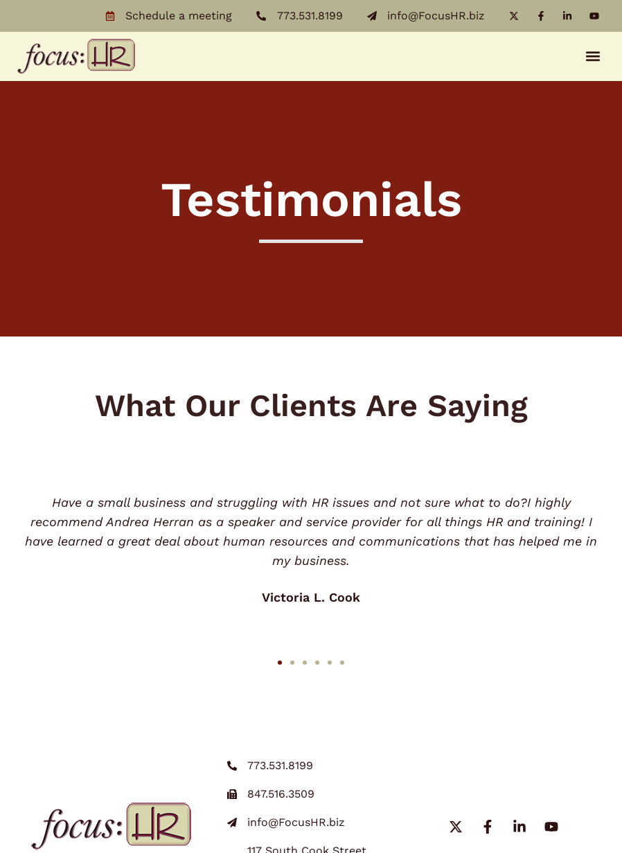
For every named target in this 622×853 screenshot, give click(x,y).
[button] (593, 56)
